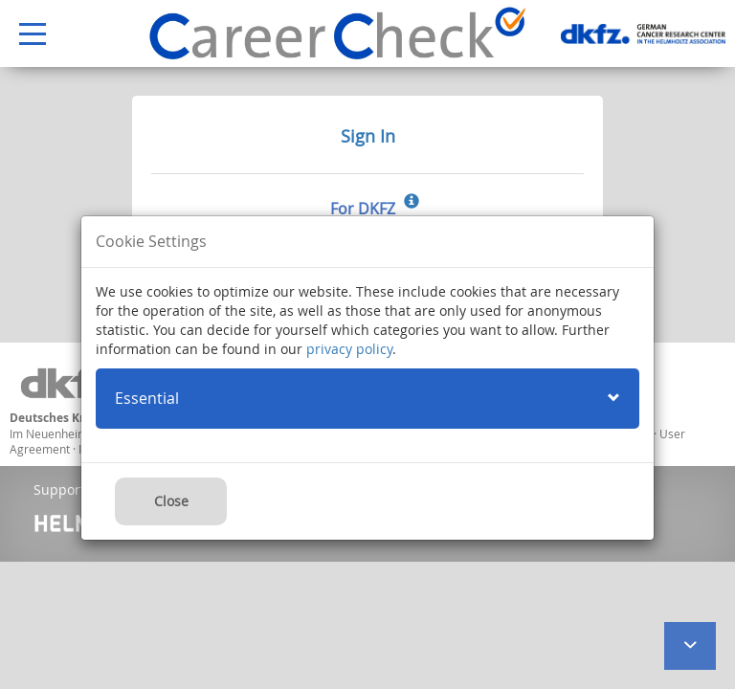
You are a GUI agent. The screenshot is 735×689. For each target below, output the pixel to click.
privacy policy (349, 349)
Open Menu (23, 34)
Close (171, 501)
